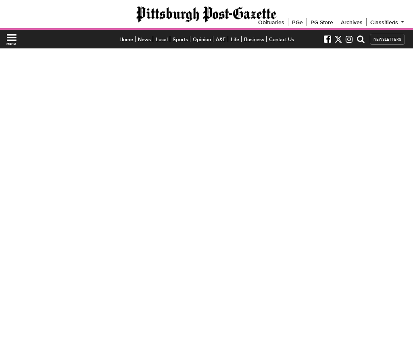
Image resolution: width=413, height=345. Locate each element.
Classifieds (387, 22)
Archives (352, 22)
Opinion (202, 39)
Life (235, 39)
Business (254, 39)
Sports (180, 39)
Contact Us (281, 39)
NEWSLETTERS (387, 39)
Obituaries (271, 22)
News (144, 39)
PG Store (322, 22)
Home (126, 39)
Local (162, 39)
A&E (221, 39)
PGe (297, 22)
